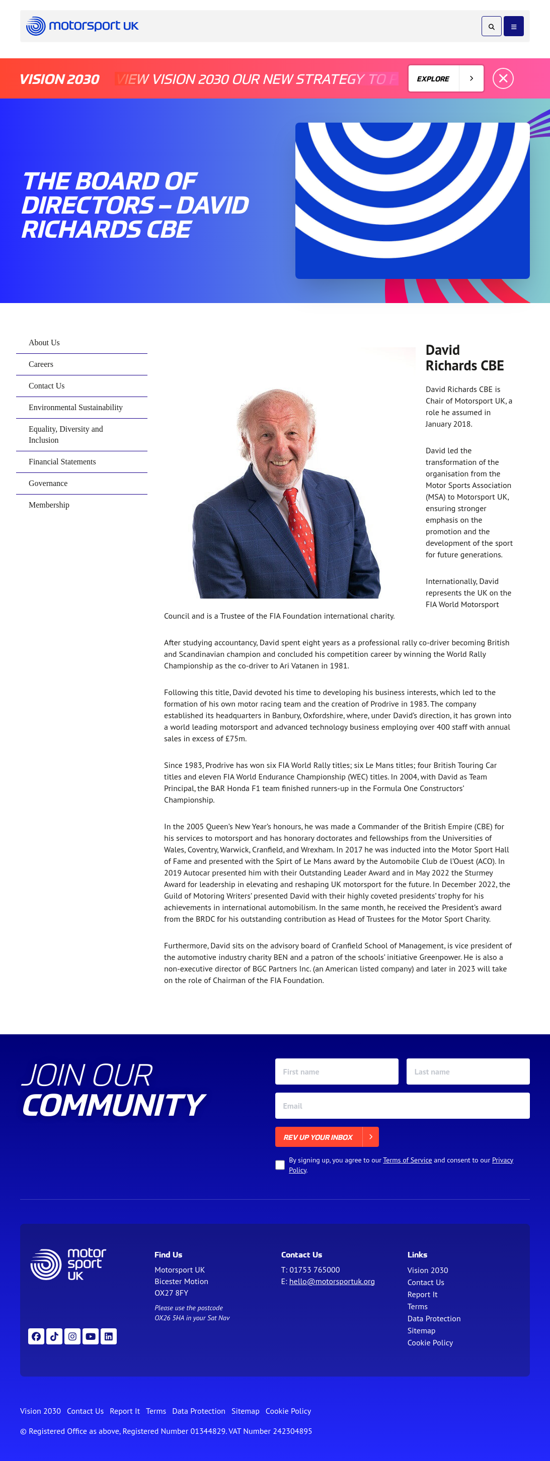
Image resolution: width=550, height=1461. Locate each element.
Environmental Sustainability (76, 407)
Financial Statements (62, 461)
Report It (423, 1294)
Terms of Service (407, 1159)
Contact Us (47, 385)
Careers (41, 364)
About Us (44, 342)
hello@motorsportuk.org (332, 1281)
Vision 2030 (428, 1270)
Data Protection (434, 1318)
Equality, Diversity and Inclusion (66, 434)
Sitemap (422, 1330)
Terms (418, 1306)
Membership (49, 505)
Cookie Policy (430, 1342)
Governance (48, 483)
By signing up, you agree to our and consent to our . (401, 1165)
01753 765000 (314, 1269)
